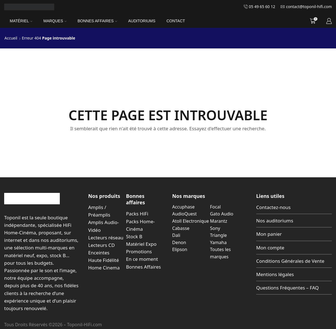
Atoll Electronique (190, 221)
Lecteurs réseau (105, 237)
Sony (215, 228)
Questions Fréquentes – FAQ (287, 287)
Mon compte (270, 247)
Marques (54, 21)
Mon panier (269, 234)
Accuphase (183, 207)
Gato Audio (221, 214)
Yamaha (218, 242)
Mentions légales (275, 274)
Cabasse (180, 228)
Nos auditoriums (274, 220)
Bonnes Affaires (97, 21)
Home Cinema (104, 267)
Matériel (21, 21)
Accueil (10, 38)
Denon (179, 242)
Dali (176, 235)
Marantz (218, 221)
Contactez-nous (273, 207)
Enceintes (98, 252)
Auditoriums (141, 21)
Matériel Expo (141, 244)
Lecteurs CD (101, 245)
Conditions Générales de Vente (290, 261)
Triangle (218, 235)
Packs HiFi (137, 213)
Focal (215, 207)
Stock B (134, 236)
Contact (175, 21)
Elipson (179, 249)
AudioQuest (184, 214)
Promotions (139, 251)
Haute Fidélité (103, 260)
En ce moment (142, 259)
